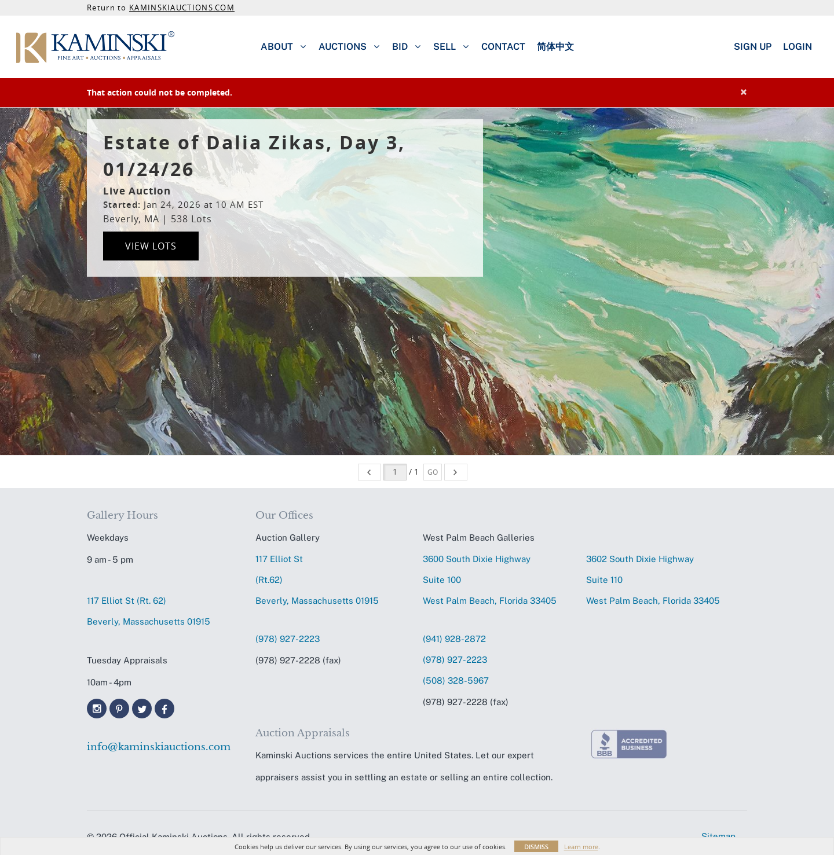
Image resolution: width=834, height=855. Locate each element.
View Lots (151, 246)
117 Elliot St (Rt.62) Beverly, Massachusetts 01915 (317, 580)
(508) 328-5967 (456, 680)
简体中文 (555, 46)
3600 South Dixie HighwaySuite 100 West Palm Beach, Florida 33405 (490, 580)
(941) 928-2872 (454, 639)
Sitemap (718, 836)
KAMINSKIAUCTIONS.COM (182, 7)
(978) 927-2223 (287, 639)
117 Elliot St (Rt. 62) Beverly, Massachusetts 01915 (148, 611)
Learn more (581, 846)
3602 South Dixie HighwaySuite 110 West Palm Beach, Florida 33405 (653, 580)
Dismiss (536, 846)
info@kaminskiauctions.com (159, 747)
